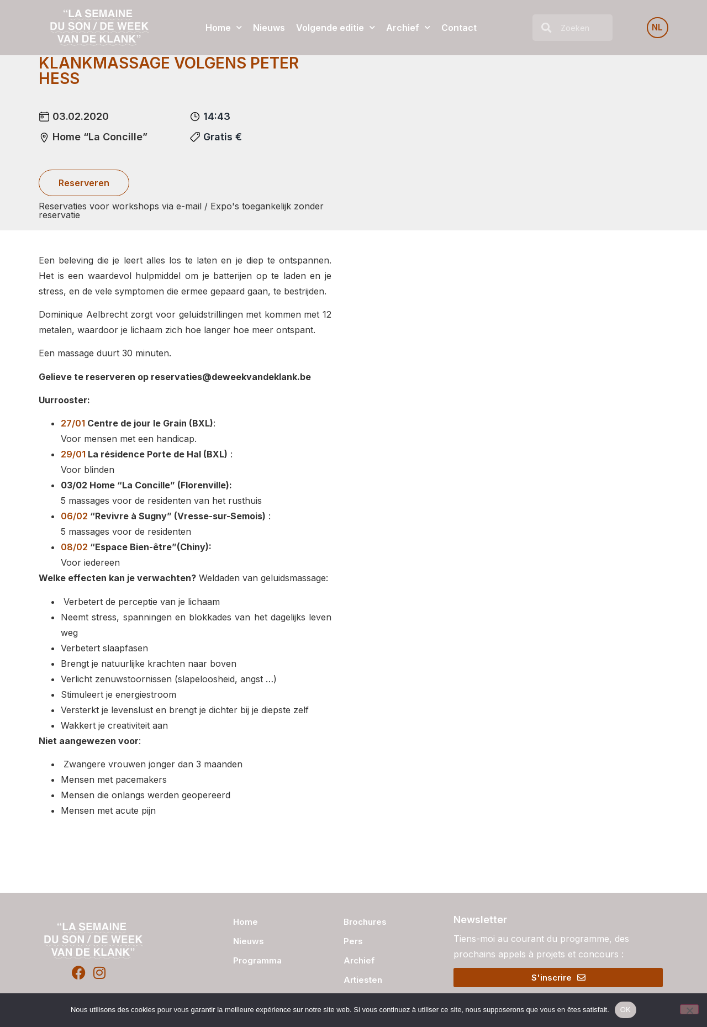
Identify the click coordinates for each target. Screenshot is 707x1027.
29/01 (73, 454)
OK (625, 1009)
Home (223, 27)
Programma (257, 960)
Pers (353, 941)
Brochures (365, 922)
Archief (408, 27)
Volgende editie (335, 27)
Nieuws (269, 27)
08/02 (74, 546)
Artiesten (363, 980)
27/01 (73, 423)
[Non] (689, 1009)
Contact (459, 27)
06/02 (74, 516)
